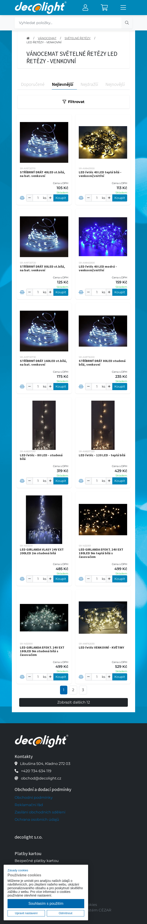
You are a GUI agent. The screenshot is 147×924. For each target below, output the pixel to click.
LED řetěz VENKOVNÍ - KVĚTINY (101, 647)
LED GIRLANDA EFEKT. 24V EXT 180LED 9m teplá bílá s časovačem (101, 553)
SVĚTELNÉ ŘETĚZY (78, 38)
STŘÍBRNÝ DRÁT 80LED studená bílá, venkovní (102, 363)
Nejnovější (115, 84)
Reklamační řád (29, 805)
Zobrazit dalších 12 (73, 702)
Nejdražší (89, 84)
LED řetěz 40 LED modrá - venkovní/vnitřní (98, 268)
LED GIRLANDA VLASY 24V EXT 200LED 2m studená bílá (42, 551)
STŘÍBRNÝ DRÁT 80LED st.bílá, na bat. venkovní (42, 268)
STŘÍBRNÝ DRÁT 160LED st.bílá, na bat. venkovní (43, 363)
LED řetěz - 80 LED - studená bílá (41, 457)
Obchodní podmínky (34, 797)
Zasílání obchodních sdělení (40, 812)
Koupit (60, 198)
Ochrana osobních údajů (37, 819)
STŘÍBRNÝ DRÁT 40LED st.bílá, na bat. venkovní (42, 174)
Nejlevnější (62, 84)
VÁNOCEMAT (47, 38)
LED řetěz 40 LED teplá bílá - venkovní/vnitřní (100, 174)
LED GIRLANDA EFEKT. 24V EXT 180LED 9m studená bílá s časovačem (42, 651)
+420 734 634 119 (36, 771)
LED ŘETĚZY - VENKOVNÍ (44, 42)
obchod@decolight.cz (41, 778)
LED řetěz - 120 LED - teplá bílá (102, 455)
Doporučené (33, 84)
